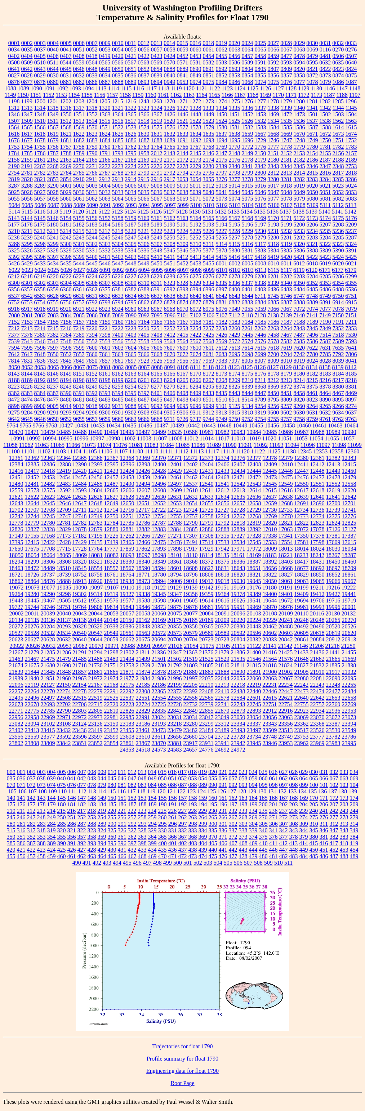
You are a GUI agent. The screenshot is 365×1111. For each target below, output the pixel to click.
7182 (221, 322)
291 (122, 824)
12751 (127, 516)
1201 (52, 101)
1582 (247, 127)
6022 (14, 270)
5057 (40, 199)
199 (253, 804)
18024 (317, 549)
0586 (234, 62)
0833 (92, 75)
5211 (26, 231)
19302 (79, 594)
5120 (78, 212)
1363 (105, 114)
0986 (234, 82)
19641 (254, 600)
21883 (206, 672)
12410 (286, 464)
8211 (260, 380)
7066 (273, 309)
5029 (66, 192)
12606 (127, 490)
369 (203, 837)
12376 (238, 458)
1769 (221, 147)
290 (112, 824)
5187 (131, 224)
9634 (338, 412)
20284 (48, 626)
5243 (79, 237)
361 (122, 837)
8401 (157, 393)
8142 (351, 367)
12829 (64, 529)
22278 (79, 691)
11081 (136, 445)
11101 (28, 451)
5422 (312, 257)
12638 (286, 497)
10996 (81, 438)
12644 (32, 503)
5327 (40, 250)
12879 (95, 529)
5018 (286, 186)
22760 (333, 704)
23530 (333, 730)
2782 (40, 173)
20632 (64, 639)
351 (21, 837)
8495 (157, 400)
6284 (312, 276)
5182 (79, 224)
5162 (169, 218)
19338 (143, 594)
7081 (27, 315)
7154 (40, 322)
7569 (221, 341)
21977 (127, 678)
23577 (48, 737)
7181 (208, 322)
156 (172, 798)
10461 (319, 425)
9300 (105, 412)
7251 (157, 328)
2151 (273, 153)
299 (203, 824)
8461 (312, 393)
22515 (79, 698)
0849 (195, 75)
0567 (130, 62)
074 (51, 785)
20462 (270, 626)
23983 (333, 743)
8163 (131, 374)
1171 (291, 95)
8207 (208, 380)
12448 (317, 471)
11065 (57, 445)
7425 (208, 335)
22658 (349, 698)
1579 (208, 127)
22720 (111, 704)
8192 (40, 380)
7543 (27, 341)
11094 (292, 445)
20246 (301, 620)
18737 (48, 575)
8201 (144, 380)
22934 (317, 711)
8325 (234, 387)
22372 (175, 691)
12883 (159, 529)
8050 (14, 367)
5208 (338, 224)
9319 (260, 412)
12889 (238, 529)
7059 (260, 309)
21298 (111, 652)
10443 (208, 425)
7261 (247, 328)
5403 (131, 257)
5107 (287, 205)
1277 (260, 101)
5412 (182, 257)
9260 (299, 406)
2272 (105, 166)
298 (192, 824)
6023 (27, 270)
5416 (234, 257)
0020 (234, 43)
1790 (92, 153)
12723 (174, 510)
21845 (48, 672)
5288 (14, 244)
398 (142, 843)
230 (212, 811)
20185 (190, 620)
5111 (325, 205)
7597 (53, 348)
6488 (338, 289)
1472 (286, 114)
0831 (66, 75)
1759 (92, 147)
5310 (195, 244)
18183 (269, 555)
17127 (349, 529)
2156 (338, 153)
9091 (144, 406)
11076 (120, 445)
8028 (325, 361)
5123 (117, 212)
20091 (222, 613)
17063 (286, 529)
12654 (190, 503)
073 (41, 785)
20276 (32, 626)
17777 (111, 549)
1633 (182, 134)
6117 (286, 270)
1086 (338, 82)
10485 (64, 432)
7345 (312, 328)
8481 (79, 400)
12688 (286, 503)
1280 (299, 101)
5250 (169, 237)
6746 (286, 296)
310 (314, 824)
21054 (191, 646)
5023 (338, 186)
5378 (221, 250)
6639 (182, 296)
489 (354, 856)
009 (102, 772)
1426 (169, 114)
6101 (222, 270)
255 (112, 817)
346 (324, 830)
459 (51, 856)
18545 (79, 568)
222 (132, 811)
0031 (325, 43)
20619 (333, 633)
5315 (234, 244)
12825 (349, 523)
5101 (209, 205)
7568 (208, 341)
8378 (325, 387)
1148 (354, 88)
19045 (254, 581)
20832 (254, 639)
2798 (234, 173)
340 (263, 830)
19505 (64, 600)
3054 (195, 179)
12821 (286, 523)
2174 (208, 160)
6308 (118, 283)
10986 (286, 432)
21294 (95, 652)
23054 (254, 717)
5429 (27, 263)
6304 (66, 283)
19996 (333, 607)
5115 (26, 212)
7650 (53, 354)
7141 (312, 315)
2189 (351, 160)
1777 (273, 147)
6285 (325, 276)
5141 (337, 212)
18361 (175, 562)
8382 (14, 393)
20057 (127, 613)
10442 (193, 425)
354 (51, 837)
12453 (48, 477)
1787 (53, 153)
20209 (222, 620)
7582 (286, 341)
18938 (127, 581)
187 (132, 804)
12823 (317, 523)
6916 (14, 309)
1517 (130, 121)
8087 (144, 367)
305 (263, 824)
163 (243, 798)
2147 (221, 153)
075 (61, 785)
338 (243, 830)
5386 (299, 250)
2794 (182, 173)
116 (121, 791)
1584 (273, 127)
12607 (143, 490)
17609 (333, 542)
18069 (79, 555)
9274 (351, 406)
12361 (16, 458)
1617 (27, 134)
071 (21, 785)
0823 (338, 69)
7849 (79, 361)
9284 (27, 412)
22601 (254, 698)
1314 (40, 108)
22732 (190, 704)
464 (102, 856)
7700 (273, 354)
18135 (222, 555)
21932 (349, 672)
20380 (238, 626)
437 (182, 850)
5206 (312, 224)
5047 (273, 192)
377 (283, 837)
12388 (64, 464)
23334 (238, 724)
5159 (131, 218)
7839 (53, 361)
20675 (143, 639)
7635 (338, 348)
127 (231, 791)
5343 (157, 250)
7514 (325, 335)
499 (167, 863)
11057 (347, 438)
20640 (79, 639)
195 (213, 804)
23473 (159, 730)
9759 (312, 419)
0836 (131, 75)
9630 (299, 412)
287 (81, 824)
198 (243, 804)
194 (203, 804)
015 (162, 772)
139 (352, 791)
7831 (27, 361)
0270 (338, 49)
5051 (325, 192)
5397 (53, 257)
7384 (66, 335)
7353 (351, 328)
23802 (16, 743)
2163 (66, 160)
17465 (127, 542)
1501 (312, 114)
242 (333, 811)
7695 (234, 354)
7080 (14, 315)
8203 (157, 380)
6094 (144, 270)
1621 (66, 134)
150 (112, 798)
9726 (182, 419)
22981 (111, 717)
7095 (157, 315)
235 (263, 811)
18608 (190, 568)
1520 (169, 121)
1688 (157, 140)
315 (11, 830)
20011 (32, 613)
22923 (301, 711)
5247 (131, 237)
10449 (240, 425)
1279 (286, 101)
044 (102, 778)
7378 (27, 335)
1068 (247, 82)
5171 (286, 218)
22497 (48, 698)
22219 (253, 685)
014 (152, 772)
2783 (53, 173)
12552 (333, 484)
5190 (169, 224)
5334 (131, 250)
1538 (325, 121)
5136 (273, 212)
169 (303, 798)
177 (31, 804)
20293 (64, 626)
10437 (161, 425)
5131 (208, 212)
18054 (32, 555)
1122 (214, 88)
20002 (16, 613)
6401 (247, 289)
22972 (79, 717)
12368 (127, 458)
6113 (260, 270)
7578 (273, 341)
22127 (47, 685)
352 (31, 837)
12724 (190, 510)
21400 (253, 652)
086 (172, 785)
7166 (169, 322)
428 (92, 850)
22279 (95, 691)
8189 (27, 380)
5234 (312, 231)
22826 (127, 711)
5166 (221, 218)
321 (71, 830)
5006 (131, 186)
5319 (286, 244)
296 (172, 824)
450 (314, 850)
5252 (195, 237)
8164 (144, 374)
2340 (234, 166)
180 (61, 804)
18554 (95, 568)
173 (344, 798)
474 (203, 856)
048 (142, 778)
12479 (349, 477)
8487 (144, 400)
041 (71, 778)
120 (161, 791)
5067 (157, 199)
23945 (254, 743)
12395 (111, 464)
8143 (14, 374)
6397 (221, 289)
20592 (238, 633)
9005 (53, 406)
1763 (144, 147)
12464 (206, 477)
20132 (349, 613)
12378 (270, 458)
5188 (144, 224)
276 (324, 817)
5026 (27, 192)
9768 (51, 425)
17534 (238, 542)
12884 (175, 529)
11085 (182, 445)
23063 (286, 717)
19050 (270, 581)
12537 (190, 484)
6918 (40, 309)
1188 (341, 95)
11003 (144, 438)
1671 (312, 134)
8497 (169, 400)
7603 (118, 348)
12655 (206, 503)
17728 (79, 549)
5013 (221, 186)
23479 (175, 730)
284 (51, 824)
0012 (143, 43)
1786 (40, 153)
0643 (40, 69)
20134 (16, 620)
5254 (208, 237)
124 (201, 791)
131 (272, 791)
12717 (142, 510)
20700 (175, 639)
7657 (79, 354)
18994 (159, 581)
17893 (159, 549)
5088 (66, 205)
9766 (38, 425)
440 (213, 850)
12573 (32, 490)
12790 (190, 523)
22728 (175, 704)
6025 (53, 270)
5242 (66, 237)
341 (273, 830)
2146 (208, 153)
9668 (157, 419)
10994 (49, 438)
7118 (247, 315)
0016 (195, 43)
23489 (222, 730)
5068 (169, 199)
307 (283, 824)
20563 (143, 633)
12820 (270, 523)
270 (263, 817)
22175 (127, 685)
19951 (238, 607)
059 (253, 778)
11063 (42, 445)
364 (152, 837)
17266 (143, 536)
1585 (286, 127)
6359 (53, 289)
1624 (105, 134)
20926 (33, 646)
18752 (79, 575)
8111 (195, 367)
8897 (351, 400)
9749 (221, 419)
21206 (316, 646)
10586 (190, 432)
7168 (195, 322)
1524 (221, 121)
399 (152, 843)
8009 (273, 361)
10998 (113, 438)
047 (132, 778)
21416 (269, 652)
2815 (312, 173)
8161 (105, 374)
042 (81, 778)
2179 (260, 160)
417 (333, 843)
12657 (238, 503)
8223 (14, 387)
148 (92, 798)
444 (253, 850)
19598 (159, 600)
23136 (95, 724)
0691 (208, 69)
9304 (157, 412)
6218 (27, 276)
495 (127, 863)
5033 (118, 192)
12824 (333, 523)
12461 (175, 477)
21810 (222, 665)
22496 (32, 698)
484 (303, 856)
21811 (238, 665)
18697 (333, 568)
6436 (273, 289)
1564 (14, 127)
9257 (286, 406)
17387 (349, 536)
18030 (333, 549)
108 (42, 791)
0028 (286, 43)
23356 (286, 724)
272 (283, 817)
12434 (238, 471)
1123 (227, 88)
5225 (195, 231)
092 (233, 785)
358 (92, 837)
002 (31, 772)
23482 (190, 730)
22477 (333, 691)
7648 (40, 354)
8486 (131, 400)
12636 (254, 497)
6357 (27, 289)
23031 (175, 717)
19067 (349, 581)
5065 (131, 199)
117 (131, 791)
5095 (157, 205)
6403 (260, 289)
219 (101, 811)
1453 (260, 114)
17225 (111, 536)
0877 (27, 82)
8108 (182, 367)
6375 (105, 289)
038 (41, 778)
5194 (221, 224)
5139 (311, 212)
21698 (64, 665)
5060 (66, 199)
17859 (127, 549)
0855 (260, 75)
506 (238, 863)
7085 (79, 315)
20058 (143, 613)
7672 (182, 354)
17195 (95, 536)
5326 (27, 250)
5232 (286, 231)
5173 (312, 218)
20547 (95, 633)
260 (162, 817)
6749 (325, 296)
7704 (286, 354)
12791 (206, 523)
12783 (95, 523)
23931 (206, 743)
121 (171, 791)
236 (273, 811)
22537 (127, 698)
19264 (16, 594)
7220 (92, 328)
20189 (206, 620)
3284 (325, 179)
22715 (95, 704)
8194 (66, 380)
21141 (269, 646)
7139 (286, 315)
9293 (66, 412)
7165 (157, 322)
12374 (222, 458)
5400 (92, 257)
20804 (238, 639)
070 (11, 785)
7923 (144, 361)
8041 (351, 361)
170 (314, 798)
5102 (222, 205)
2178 (247, 160)
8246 (79, 387)
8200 (131, 380)
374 (253, 837)
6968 (169, 309)
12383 (349, 458)
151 (122, 798)
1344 (338, 108)
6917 (27, 309)
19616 (222, 600)
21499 (143, 659)
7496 (312, 335)
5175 (338, 218)
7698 (247, 354)
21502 (175, 659)
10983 (238, 432)
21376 (206, 652)
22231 (269, 685)
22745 (254, 704)
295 (162, 824)
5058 (53, 199)
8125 (247, 367)
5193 (208, 224)
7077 (325, 309)
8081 (105, 367)
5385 (286, 250)
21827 (301, 665)
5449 (144, 263)
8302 (221, 387)
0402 (14, 56)
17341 (286, 536)
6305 (79, 283)
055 (213, 778)
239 (303, 811)
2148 (234, 153)
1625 (118, 134)
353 (41, 837)
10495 (127, 432)
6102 (235, 270)
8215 (312, 380)
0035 (27, 49)
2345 (299, 166)
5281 (286, 237)
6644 (247, 296)
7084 (66, 315)
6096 (170, 270)
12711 (79, 510)
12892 (254, 529)
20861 (301, 639)
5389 (325, 250)
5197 (260, 224)
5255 (221, 237)
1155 (86, 95)
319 (51, 830)
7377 (14, 335)
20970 (96, 646)
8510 (221, 400)
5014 (234, 186)
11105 (90, 451)
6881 (221, 302)
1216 (130, 101)
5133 (234, 212)
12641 (333, 497)
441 (223, 850)
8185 (351, 374)
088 (192, 785)
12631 (175, 497)
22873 (238, 711)
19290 (48, 594)
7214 (40, 328)
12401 (175, 464)
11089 (214, 445)
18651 (254, 568)
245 (11, 817)
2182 (299, 160)
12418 (48, 471)
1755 (40, 147)
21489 (111, 659)
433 (142, 850)
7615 (260, 348)
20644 (95, 639)
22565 (206, 698)
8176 (260, 374)
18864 (32, 581)
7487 (299, 335)
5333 (118, 250)
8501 (208, 400)
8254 (131, 387)
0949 (169, 82)
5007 (144, 186)
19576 (111, 600)
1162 (176, 95)
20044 (95, 613)
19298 (64, 594)
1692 (195, 140)
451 (324, 850)
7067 (286, 309)
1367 (157, 114)
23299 (206, 724)
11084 (167, 445)
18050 (16, 555)
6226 (118, 276)
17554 (286, 542)
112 (82, 791)
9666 (144, 419)
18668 (286, 568)
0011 (130, 43)
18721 (16, 575)
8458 (299, 393)
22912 (270, 711)
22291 (111, 691)
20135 (32, 620)
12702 (16, 510)
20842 (286, 639)
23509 (270, 730)
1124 (239, 88)
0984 (221, 82)
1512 (65, 121)
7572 (234, 341)
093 (243, 785)
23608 (127, 737)
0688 (169, 69)
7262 (260, 328)
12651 (143, 503)
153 (142, 798)
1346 (14, 114)
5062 (92, 199)
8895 (338, 400)
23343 (270, 724)
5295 (27, 244)
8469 (351, 393)
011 (122, 772)
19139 (190, 587)
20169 (159, 620)
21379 (222, 652)
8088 (157, 367)
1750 (325, 140)
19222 (349, 587)
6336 (234, 283)
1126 (265, 88)
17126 (333, 529)
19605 (190, 600)
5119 (65, 212)
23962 (301, 743)
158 (192, 798)
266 (223, 817)
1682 (79, 140)
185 (112, 804)
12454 (64, 477)
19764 (79, 607)
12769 (270, 516)
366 (172, 837)
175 (11, 804)
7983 (221, 361)
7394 (92, 335)
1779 (299, 147)
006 (71, 772)
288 (92, 824)
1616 (14, 134)
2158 (14, 160)
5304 (118, 244)
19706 (317, 600)
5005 (118, 186)
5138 (298, 212)
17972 (254, 549)
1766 (182, 147)
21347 (174, 652)
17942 (222, 549)
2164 (79, 160)
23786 (349, 737)
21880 (190, 672)
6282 (286, 276)
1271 (182, 101)
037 (31, 778)
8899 (27, 406)
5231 (273, 231)
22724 (143, 704)
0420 (118, 56)
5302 (92, 244)
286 (71, 824)
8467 (338, 393)
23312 (222, 724)
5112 (338, 205)
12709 (64, 510)
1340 (299, 108)
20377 (222, 626)
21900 (270, 672)
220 (111, 811)
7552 (92, 341)
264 (203, 817)
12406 (222, 464)
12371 (175, 458)
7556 (118, 341)
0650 (118, 69)
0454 (208, 56)
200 (263, 804)
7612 (221, 348)
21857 (79, 672)
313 (343, 824)
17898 (175, 549)
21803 (190, 665)
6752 (14, 302)
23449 (95, 730)
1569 (79, 127)
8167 (182, 374)
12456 (95, 477)
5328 (53, 250)
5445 (92, 263)
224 (152, 811)
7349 (325, 328)
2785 (79, 173)
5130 (195, 212)
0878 (40, 82)
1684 (105, 140)
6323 (169, 283)
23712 (222, 737)
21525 (206, 659)
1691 (182, 140)
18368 (190, 562)
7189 (312, 322)
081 (122, 785)
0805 (260, 69)
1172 (303, 95)
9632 (325, 412)
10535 (175, 432)
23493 (238, 730)
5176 (351, 218)
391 (71, 843)
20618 (317, 633)
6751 (351, 296)
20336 (127, 626)
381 (324, 837)
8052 (27, 367)
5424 (338, 257)
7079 (351, 309)
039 (51, 778)
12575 (48, 490)
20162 (143, 620)
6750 (338, 296)
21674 (16, 665)
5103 (235, 205)
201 (273, 804)
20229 (270, 620)
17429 (79, 542)
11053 (300, 438)
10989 (333, 432)
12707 (32, 510)
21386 (238, 652)
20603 (286, 633)
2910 (79, 179)
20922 (17, 646)
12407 (238, 464)
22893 (254, 711)
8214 (299, 380)
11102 (43, 451)
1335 (234, 108)
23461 (143, 730)
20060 (159, 613)
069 (354, 778)
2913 (117, 179)
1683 (92, 140)
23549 (349, 730)
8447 (260, 393)
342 (283, 830)
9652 (66, 419)
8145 (40, 374)
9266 (338, 406)
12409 (270, 464)
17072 (301, 529)
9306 (182, 412)
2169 (144, 160)
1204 (91, 101)
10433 (97, 425)
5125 (143, 212)
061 (273, 778)
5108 (300, 205)
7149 (325, 315)
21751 (111, 665)
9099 (208, 406)
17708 (48, 549)
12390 (79, 464)
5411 (169, 257)
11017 (222, 438)
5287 (351, 237)
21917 (333, 672)
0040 (53, 49)
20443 (254, 626)
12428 (159, 471)
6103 (248, 270)
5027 (40, 192)
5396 (40, 257)
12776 (349, 516)
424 (51, 850)
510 (278, 863)
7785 (325, 354)
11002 (128, 438)
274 (303, 817)
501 (187, 863)
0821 (312, 69)
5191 (182, 224)
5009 (169, 186)
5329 (66, 250)
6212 (14, 276)
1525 (234, 121)
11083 (151, 445)
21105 (223, 646)
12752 (143, 516)
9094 (169, 406)
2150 (260, 153)
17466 (143, 542)
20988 (128, 646)
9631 (312, 412)
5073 (221, 199)
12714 (111, 510)
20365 (206, 626)
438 (192, 850)
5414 (208, 257)
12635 (238, 497)
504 (218, 863)
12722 (158, 510)
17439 (111, 542)
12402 (190, 464)
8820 (299, 400)
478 (243, 856)
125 (211, 791)
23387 (333, 724)
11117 (212, 451)
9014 (66, 406)
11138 (289, 451)
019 (202, 772)
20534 (64, 633)
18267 (333, 555)
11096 (308, 445)
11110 (151, 451)
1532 (260, 121)
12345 (304, 451)
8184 (338, 374)
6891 (325, 302)
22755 (301, 704)
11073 (88, 445)
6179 (350, 270)
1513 (78, 121)
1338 (273, 108)
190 (162, 804)
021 (222, 772)
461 (71, 856)
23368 (317, 724)
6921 (79, 309)
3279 (260, 179)
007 (81, 772)
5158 (118, 218)
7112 (234, 315)
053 (192, 778)
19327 (127, 594)
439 (203, 850)
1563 (351, 121)
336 (223, 830)
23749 (285, 737)
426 (71, 850)
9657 (92, 419)
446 (273, 850)
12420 (79, 471)
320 (61, 830)
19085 (64, 587)
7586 (312, 341)
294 (152, 824)
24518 (143, 750)
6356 (14, 289)
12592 (64, 490)
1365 (131, 114)
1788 (66, 153)
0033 (351, 43)
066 (324, 778)
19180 (269, 587)
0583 (221, 62)
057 (233, 778)
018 (192, 772)
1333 (208, 108)
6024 (40, 270)
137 (332, 791)
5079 (299, 199)
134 (302, 791)
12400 (159, 464)
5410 (157, 257)
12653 (175, 503)
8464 (325, 393)
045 (112, 778)
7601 (105, 348)
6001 (221, 263)
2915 (143, 179)
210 (11, 811)
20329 (95, 626)
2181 (286, 160)
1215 (117, 101)
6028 (92, 270)
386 (21, 843)
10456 (272, 425)
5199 (286, 224)
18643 (238, 568)
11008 (175, 438)
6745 (273, 296)
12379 (286, 458)
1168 (252, 95)
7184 (247, 322)
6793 (105, 302)
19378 (238, 594)
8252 (105, 387)
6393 (182, 289)
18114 (206, 555)
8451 (286, 393)
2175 (221, 160)
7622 (312, 348)
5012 (208, 186)
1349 (53, 114)
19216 (333, 587)
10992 (33, 438)
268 (243, 817)
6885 (273, 302)
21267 (16, 652)
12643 (16, 503)
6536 (351, 289)
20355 (175, 626)
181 (71, 804)
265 (213, 817)
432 (132, 850)
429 (102, 850)
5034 (131, 192)
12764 (222, 516)
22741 (222, 704)
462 (81, 856)
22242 (301, 685)
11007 (160, 438)
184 (102, 804)
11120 (243, 451)
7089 (118, 315)
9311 (195, 412)
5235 (325, 231)
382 (334, 837)
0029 (299, 43)
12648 (95, 503)
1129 (303, 88)
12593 (79, 490)
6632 (105, 296)
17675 (32, 549)
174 (354, 798)
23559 (32, 737)
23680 (190, 737)
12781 (64, 523)
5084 (14, 205)
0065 (260, 49)
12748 (79, 516)
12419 (64, 471)
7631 (325, 348)
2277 (169, 166)
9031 (118, 406)
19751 (64, 607)
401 (172, 843)
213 (41, 811)
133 (292, 791)
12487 (111, 484)
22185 (142, 685)
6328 (182, 283)
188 (142, 804)
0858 (299, 75)
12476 (301, 477)
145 (61, 798)
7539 (14, 341)
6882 (234, 302)
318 (41, 830)
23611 (159, 737)
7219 (79, 328)
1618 (40, 134)
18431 (317, 562)
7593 (351, 341)
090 (213, 785)
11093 (276, 445)
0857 (286, 75)
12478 (333, 477)
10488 (79, 432)
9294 (79, 412)
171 (324, 798)
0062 (221, 49)
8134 (312, 367)
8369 (273, 387)
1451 (234, 114)
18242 (317, 555)
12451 (16, 477)
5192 (195, 224)
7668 (157, 354)
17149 (16, 536)
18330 (127, 562)
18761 (111, 575)
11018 (238, 438)
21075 (207, 646)
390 (61, 843)
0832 (79, 75)
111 (72, 791)
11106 (105, 451)
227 (182, 811)
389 (51, 843)
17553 (270, 542)
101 (324, 785)
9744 (208, 419)
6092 (118, 270)
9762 (338, 419)
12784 (111, 523)
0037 (40, 49)
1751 (338, 140)
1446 (182, 114)
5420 (286, 257)
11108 (136, 451)
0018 (208, 43)
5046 (260, 192)
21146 (301, 646)
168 (293, 798)
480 (263, 856)
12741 (349, 510)
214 (51, 811)
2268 (53, 166)
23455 (127, 730)
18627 (206, 568)
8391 (79, 393)
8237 (53, 387)
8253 (118, 387)
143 (41, 798)
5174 (325, 218)
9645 (27, 419)
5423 (325, 257)
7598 (66, 348)
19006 (175, 581)
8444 (247, 393)
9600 (273, 412)
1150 (22, 95)
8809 (286, 400)
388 (41, 843)
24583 (175, 750)
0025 (260, 43)
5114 (14, 212)
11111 (166, 451)
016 (172, 772)
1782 (338, 147)
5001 (66, 186)
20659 (111, 639)
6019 (325, 263)
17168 (48, 536)
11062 (26, 445)
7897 (131, 361)
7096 (169, 315)
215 (61, 811)
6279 (247, 276)
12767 (238, 516)
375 (263, 837)
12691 (301, 503)
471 (172, 856)
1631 (157, 134)
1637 (221, 134)
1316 (66, 108)
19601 (175, 600)
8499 (195, 400)
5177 (14, 224)
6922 (92, 309)
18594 (159, 568)
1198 (13, 101)
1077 (299, 82)
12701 (349, 503)
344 (303, 830)
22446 (270, 691)
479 (253, 856)
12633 (206, 497)
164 (253, 798)
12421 (95, 471)
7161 (131, 322)
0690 (195, 69)
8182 (312, 374)
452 (334, 850)
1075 (273, 82)
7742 (299, 354)
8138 (325, 367)
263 (192, 817)
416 (323, 843)
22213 (222, 685)
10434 (113, 425)
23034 (190, 717)
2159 (27, 160)
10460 (304, 425)
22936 (333, 711)
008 (92, 772)
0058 (169, 49)
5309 (182, 244)
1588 (325, 127)
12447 (301, 471)
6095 (157, 270)
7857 (105, 361)
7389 (79, 335)
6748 (312, 296)
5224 (182, 231)
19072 (16, 587)
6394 (195, 289)
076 (71, 785)
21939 (16, 678)
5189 (157, 224)
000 (11, 772)
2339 (221, 166)
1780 (312, 147)
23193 (159, 724)
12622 (32, 497)
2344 (286, 166)
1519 (156, 121)
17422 (48, 542)
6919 (53, 309)
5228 (234, 231)
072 (31, 785)
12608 (159, 490)
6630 (79, 296)
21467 (32, 659)
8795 (273, 400)
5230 (260, 231)
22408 (206, 691)
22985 (127, 717)
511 (288, 863)
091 (223, 785)
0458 (260, 56)
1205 (104, 101)
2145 (195, 153)
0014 (169, 43)
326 (122, 830)
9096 (195, 406)
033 (343, 772)
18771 (143, 575)
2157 (351, 153)
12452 (32, 477)
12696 (317, 503)
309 (303, 824)
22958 (32, 717)
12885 (190, 529)
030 (313, 772)
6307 (105, 283)
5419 (273, 257)
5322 (325, 244)
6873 (169, 302)
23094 (32, 724)
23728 (238, 737)
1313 (27, 108)
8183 (325, 374)
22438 (238, 691)
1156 (99, 95)
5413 (195, 257)
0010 (118, 43)
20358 (190, 626)
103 (344, 785)
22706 (79, 704)
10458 (288, 425)
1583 (260, 127)
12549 (286, 484)
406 (223, 843)
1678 (40, 140)
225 (162, 811)
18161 (238, 555)
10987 (301, 432)
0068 (299, 49)
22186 (158, 685)
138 (342, 791)
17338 (270, 536)
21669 (349, 659)
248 (41, 817)
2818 (351, 173)
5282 (299, 237)
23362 (301, 724)
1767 (195, 147)
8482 (92, 400)
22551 (143, 698)
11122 (258, 451)
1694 (221, 140)
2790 (144, 173)
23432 (64, 730)
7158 (92, 322)
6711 (260, 296)
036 (21, 778)
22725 (159, 704)
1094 (88, 88)
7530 (351, 335)
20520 (333, 626)
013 (142, 772)
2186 (312, 160)
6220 (53, 276)
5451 (169, 263)
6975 (208, 309)
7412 (169, 335)
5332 (105, 250)
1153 (61, 95)
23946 (270, 743)
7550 (79, 341)
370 (213, 837)
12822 (301, 523)
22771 (16, 711)
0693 (234, 69)
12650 (127, 503)
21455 (349, 652)
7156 (66, 322)
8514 (247, 400)
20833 (270, 639)
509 (268, 863)
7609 (182, 348)
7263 (273, 328)
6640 (195, 296)
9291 (53, 412)
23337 (254, 724)
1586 (299, 127)
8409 (195, 393)
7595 (27, 348)
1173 (316, 95)
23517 (301, 730)
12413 (333, 464)
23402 (16, 730)
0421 (131, 56)
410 (263, 843)
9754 (260, 419)
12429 (175, 471)
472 (182, 856)
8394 (118, 393)
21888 (222, 672)
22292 (127, 691)
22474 (317, 691)
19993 (317, 607)
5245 (105, 237)
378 (293, 837)
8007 (260, 361)
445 (263, 850)
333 (192, 830)
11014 (207, 438)
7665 (131, 354)
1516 (117, 121)
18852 (333, 575)
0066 (273, 49)
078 (92, 785)
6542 (27, 296)
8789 (260, 400)
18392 (270, 562)
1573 (131, 127)
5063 (105, 199)
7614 (247, 348)
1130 (316, 88)
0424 (169, 56)
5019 (299, 186)
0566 (117, 62)
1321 (118, 108)
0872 (312, 75)
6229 (157, 276)
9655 (79, 419)
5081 (325, 199)
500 (177, 863)
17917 (190, 549)
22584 (238, 698)
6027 (79, 270)
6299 (351, 276)
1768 (208, 147)
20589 (222, 633)
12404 (206, 464)
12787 (159, 523)
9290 (40, 412)
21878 (159, 672)
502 (197, 863)
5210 (14, 231)
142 (31, 798)
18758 (95, 575)
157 (182, 798)
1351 (79, 114)
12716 (127, 510)
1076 (286, 82)
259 (152, 817)
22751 (270, 704)
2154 (312, 153)
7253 (182, 328)
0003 (40, 43)
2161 (40, 160)
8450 (273, 393)
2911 (91, 179)
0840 (169, 75)
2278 (182, 166)
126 (221, 791)
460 (61, 856)
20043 (79, 613)
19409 (301, 594)
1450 (221, 114)
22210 (206, 685)
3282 (299, 179)
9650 (53, 419)
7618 (273, 348)
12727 (222, 510)
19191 (285, 587)
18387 (254, 562)
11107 (121, 451)
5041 (221, 192)
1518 (143, 121)
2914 (130, 179)
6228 (144, 276)
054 (203, 778)
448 (293, 850)
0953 (182, 82)
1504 (351, 114)
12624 (64, 497)
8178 (273, 374)
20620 (349, 633)
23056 (270, 717)
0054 (118, 49)
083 (142, 785)
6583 (40, 296)
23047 (206, 717)
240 (313, 811)
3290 (53, 186)
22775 (32, 711)
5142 (350, 212)
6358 (40, 289)
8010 (286, 361)
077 (81, 785)
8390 (66, 393)
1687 (144, 140)
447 (283, 850)
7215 (53, 328)
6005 (247, 263)
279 (354, 817)
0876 (14, 82)
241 (323, 811)
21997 (190, 678)
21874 (143, 672)
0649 (105, 69)
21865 (111, 672)
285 (61, 824)
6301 (27, 283)
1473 (299, 114)
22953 (349, 711)
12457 (111, 477)
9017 (79, 406)
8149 (66, 374)
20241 (286, 620)
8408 (182, 393)
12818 (238, 523)
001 (21, 772)
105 (12, 791)
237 (283, 811)
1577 (182, 127)
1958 (144, 153)
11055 (332, 438)
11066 (73, 445)
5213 (52, 231)
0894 (157, 82)
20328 (79, 626)
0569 (156, 62)
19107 (111, 587)
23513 (286, 730)
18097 (143, 555)
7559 (157, 341)
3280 (273, 179)
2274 (131, 166)
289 (102, 824)
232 (232, 811)
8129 (286, 367)
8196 (79, 380)
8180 (299, 374)
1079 (325, 82)
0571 (182, 62)
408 (243, 843)
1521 (182, 121)
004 (51, 772)
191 (172, 804)
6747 (299, 296)
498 (157, 863)
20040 (64, 613)
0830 (53, 75)
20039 (48, 613)
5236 (338, 231)
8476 (40, 400)
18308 (64, 562)
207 (334, 804)
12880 (111, 529)
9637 (351, 412)
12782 (79, 523)
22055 (238, 678)
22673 (16, 704)
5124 (130, 212)
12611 (206, 490)
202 (283, 804)
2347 (325, 166)
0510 (40, 62)
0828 (27, 75)
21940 (32, 678)
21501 (159, 659)
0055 (131, 49)
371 (223, 837)
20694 (159, 639)
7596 (40, 348)
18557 (111, 568)
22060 (254, 678)
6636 (144, 296)
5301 (79, 244)
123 (191, 791)
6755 (53, 302)
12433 (222, 471)
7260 (234, 328)
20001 (349, 607)
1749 (312, 140)
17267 (159, 536)
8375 (312, 387)
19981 (301, 607)
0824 (351, 69)
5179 (40, 224)
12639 (301, 497)
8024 (312, 361)
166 (273, 798)
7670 (169, 354)
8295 (208, 387)
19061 (286, 581)
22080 (301, 678)
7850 (92, 361)
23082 (16, 724)
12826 (16, 529)
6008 (260, 263)
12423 (111, 471)
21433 (301, 652)
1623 (92, 134)
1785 (27, 153)
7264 (286, 328)
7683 (221, 354)
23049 (222, 717)
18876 (48, 581)
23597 (95, 737)
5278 (247, 237)
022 (232, 772)
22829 (143, 711)
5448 (131, 263)
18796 (190, 575)
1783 (351, 147)
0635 (338, 62)
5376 (195, 250)
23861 (127, 743)
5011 (195, 186)
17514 (206, 542)
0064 (247, 49)
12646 (64, 503)
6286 (338, 276)
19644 (270, 600)
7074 (312, 309)
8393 (105, 393)
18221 (285, 555)
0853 (234, 75)
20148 (111, 620)
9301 (118, 412)
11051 (285, 438)
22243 (317, 685)
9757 (286, 419)
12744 (32, 516)
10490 (95, 432)
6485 (312, 289)
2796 (208, 173)
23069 (301, 717)
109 (52, 791)
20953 (64, 646)
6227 (131, 276)
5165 (208, 218)
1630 (144, 134)
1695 (234, 140)
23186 (143, 724)
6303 (53, 283)
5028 (53, 192)
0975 (208, 82)
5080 (312, 199)
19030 (238, 581)
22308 (143, 691)
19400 (270, 594)
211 (21, 811)
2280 (208, 166)
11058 (10, 445)
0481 (325, 56)
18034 (349, 549)
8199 (118, 380)
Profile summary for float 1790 (182, 1059)
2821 (40, 179)
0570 (169, 62)
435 (162, 850)
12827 (32, 529)
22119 (32, 685)
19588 (143, 600)
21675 (32, 665)
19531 (95, 600)
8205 (182, 380)
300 (213, 824)
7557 (131, 341)
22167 (95, 685)
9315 (234, 412)
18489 (48, 568)
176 (21, 804)
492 (97, 863)
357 (81, 837)
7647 (27, 354)
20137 (64, 620)
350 (11, 837)
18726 (32, 575)
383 (344, 837)
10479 (48, 432)
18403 (286, 562)
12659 (270, 503)
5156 (92, 218)
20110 (301, 613)
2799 (247, 173)
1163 (189, 95)
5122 (104, 212)
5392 (14, 257)
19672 (286, 600)
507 (248, 863)
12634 (222, 497)
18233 (301, 555)
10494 (111, 432)
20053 (111, 613)
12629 (143, 497)
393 (92, 843)
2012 (157, 153)
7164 (144, 322)
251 (71, 817)
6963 (144, 309)
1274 (221, 101)
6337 (247, 283)
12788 (175, 523)
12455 (79, 477)
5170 (273, 218)
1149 (10, 95)
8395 (131, 393)
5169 (260, 218)
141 (21, 798)
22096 (16, 685)
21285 (48, 652)
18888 (64, 581)
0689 (182, 69)
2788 (118, 173)
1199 (26, 101)
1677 (27, 140)
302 (233, 824)
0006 (79, 43)
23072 (333, 717)
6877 (195, 302)
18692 (317, 568)
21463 (16, 659)
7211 (351, 322)
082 (132, 785)
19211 (317, 587)
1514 (91, 121)
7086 (92, 315)
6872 (157, 302)
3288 (27, 186)
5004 (105, 186)
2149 (247, 153)
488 (344, 856)
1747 (286, 140)
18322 (111, 562)
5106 (274, 205)
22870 (222, 711)
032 (333, 772)
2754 (14, 173)
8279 (169, 387)
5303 (105, 244)
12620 (349, 490)
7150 (338, 315)
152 (132, 798)
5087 (53, 205)
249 (51, 817)
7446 (260, 335)
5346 (182, 250)
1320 (105, 108)
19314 (95, 594)
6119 (298, 270)
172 (334, 798)
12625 (79, 497)
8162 (118, 374)
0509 (27, 62)
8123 (234, 367)
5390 (338, 250)
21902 (286, 672)
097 (283, 785)
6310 (144, 283)
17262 (127, 536)
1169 (265, 95)
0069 (312, 49)
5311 (208, 244)
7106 (208, 315)
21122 (254, 646)
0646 (79, 69)
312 (333, 824)
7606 (157, 348)
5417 (247, 257)
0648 (92, 69)
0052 (92, 49)
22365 (159, 691)
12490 (127, 484)
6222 (66, 276)
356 (71, 837)
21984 (143, 678)
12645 (48, 503)
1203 (78, 101)
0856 (273, 75)
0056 (144, 49)
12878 (79, 529)
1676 (14, 140)
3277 (234, 179)
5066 (144, 199)
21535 (238, 659)
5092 (118, 205)
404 (203, 843)
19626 (238, 600)
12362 (32, 458)
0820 (299, 69)
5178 (27, 224)
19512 (79, 600)
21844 (32, 672)
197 (233, 804)
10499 (159, 432)
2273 (118, 166)
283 (41, 824)
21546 (254, 659)
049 (152, 778)
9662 (131, 419)
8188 (14, 380)
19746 (48, 607)
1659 (247, 134)
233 (243, 811)
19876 (190, 607)
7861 (118, 361)
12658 (254, 503)
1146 (329, 88)
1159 (137, 95)
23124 (79, 724)
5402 (118, 257)
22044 (222, 678)
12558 (349, 484)
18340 (143, 562)
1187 (329, 95)
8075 (92, 367)
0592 (273, 62)
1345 (351, 108)
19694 (301, 600)
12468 (222, 477)
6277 (221, 276)
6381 (118, 289)
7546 (40, 341)
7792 (338, 354)
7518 (338, 335)
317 (31, 830)
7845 (66, 361)
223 (142, 811)
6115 (273, 270)
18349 (159, 562)
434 (152, 850)
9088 (131, 406)
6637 (157, 296)
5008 (157, 186)
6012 (299, 263)
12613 (238, 490)
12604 (95, 490)
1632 (169, 134)
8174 (234, 374)
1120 (189, 88)
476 (223, 856)
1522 (195, 121)
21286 (64, 652)
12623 (48, 497)
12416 (16, 471)
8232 (40, 387)
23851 (79, 743)
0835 (118, 75)
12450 (349, 471)
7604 (131, 348)
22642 (317, 698)
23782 (333, 737)
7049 (234, 309)
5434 (53, 263)
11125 (274, 451)
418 (343, 843)
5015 (247, 186)
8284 (195, 387)
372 (233, 837)
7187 (286, 322)
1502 (325, 114)
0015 (182, 43)
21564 (270, 659)
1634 (195, 134)
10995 (65, 438)
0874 (338, 75)
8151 (79, 374)
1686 (131, 140)
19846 (143, 607)
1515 (104, 121)
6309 (131, 283)
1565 (27, 127)
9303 (144, 412)
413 (293, 843)
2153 (299, 153)
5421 (299, 257)
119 (151, 791)
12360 (352, 451)
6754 (40, 302)
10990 (349, 432)
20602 (270, 633)
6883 (247, 302)
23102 (48, 724)
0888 (118, 82)
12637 (270, 497)
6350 (299, 283)
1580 (221, 127)
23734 (253, 737)
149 (102, 798)
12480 (16, 484)
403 (192, 843)
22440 (254, 691)
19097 (95, 587)
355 (61, 837)
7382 (53, 335)
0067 (286, 49)
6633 (118, 296)
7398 (105, 335)
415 (313, 843)
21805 (206, 665)
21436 (317, 652)
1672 (325, 134)
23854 (111, 743)
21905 (301, 672)
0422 (144, 56)
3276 (221, 179)
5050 (312, 192)
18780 (159, 575)
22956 (16, 717)
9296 (92, 412)
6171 (324, 270)
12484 (79, 484)
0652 (144, 69)
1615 (351, 127)
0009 (105, 43)
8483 (105, 400)
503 (208, 863)
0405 (40, 56)
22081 (317, 678)
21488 (95, 659)
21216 (332, 646)
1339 (286, 108)
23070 (317, 717)
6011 (286, 263)
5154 (66, 218)
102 (334, 785)
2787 (105, 173)
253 (92, 817)
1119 (176, 88)
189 (152, 804)
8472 (14, 400)
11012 (191, 438)
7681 (208, 354)
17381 (333, 536)
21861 (95, 672)
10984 (254, 432)
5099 (183, 205)
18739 (64, 575)
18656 (270, 568)
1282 (325, 101)
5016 (260, 186)
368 (192, 837)
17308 (206, 536)
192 (182, 804)
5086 (40, 205)
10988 (317, 432)
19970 (270, 607)
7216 (66, 328)
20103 (254, 613)
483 (293, 856)
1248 (143, 101)
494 (117, 863)
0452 (182, 56)
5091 (105, 205)
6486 (325, 289)
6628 (53, 296)
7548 (66, 341)
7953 (169, 361)
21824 (285, 665)
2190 (14, 166)
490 (76, 863)
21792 (175, 665)
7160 (118, 322)
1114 (113, 88)
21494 (127, 659)
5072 (208, 199)
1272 (195, 101)
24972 (238, 750)
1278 (273, 101)
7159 (105, 322)
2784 (66, 173)
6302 (40, 283)
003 (41, 772)
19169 (238, 587)
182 (81, 804)
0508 (14, 62)
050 (162, 778)
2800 (260, 173)
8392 (92, 393)
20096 (238, 613)
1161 (163, 95)
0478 (299, 56)
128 (241, 791)
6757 (79, 302)
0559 (78, 62)
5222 (156, 231)
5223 (169, 231)
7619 (286, 348)
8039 (338, 361)
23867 (143, 743)
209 (354, 804)
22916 (286, 711)
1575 (157, 127)
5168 (247, 218)
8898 (14, 406)
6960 (131, 309)
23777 (317, 737)
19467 (48, 600)
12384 (16, 464)
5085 (27, 205)
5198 (273, 224)
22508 (64, 698)
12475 (286, 477)
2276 (157, 166)
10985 (270, 432)
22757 (317, 704)
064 (303, 778)
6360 (66, 289)
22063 (270, 678)
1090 (36, 88)
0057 (157, 49)
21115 (238, 646)
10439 (177, 425)
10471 (32, 432)
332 (182, 830)
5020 (312, 186)
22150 (63, 685)
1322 (131, 108)
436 (172, 850)
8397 (144, 393)
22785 (48, 711)
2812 (273, 173)
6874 (182, 302)
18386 (238, 562)
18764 (127, 575)
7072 (299, 309)
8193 (53, 380)
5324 (351, 244)
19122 (158, 587)
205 (314, 804)
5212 (39, 231)
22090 (333, 678)
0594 (299, 62)
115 (111, 791)
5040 (208, 192)
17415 (32, 542)
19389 (254, 594)
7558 (144, 341)
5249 (157, 237)
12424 (127, 471)
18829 (301, 575)
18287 (349, 555)
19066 (333, 581)
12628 (127, 497)
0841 (182, 75)
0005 (66, 43)
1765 (169, 147)
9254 (260, 406)
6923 (105, 309)
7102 (195, 315)
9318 (247, 412)
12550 (301, 484)
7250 (144, 328)
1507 (14, 121)
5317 (260, 244)
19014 (190, 581)
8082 (118, 367)
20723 (206, 639)
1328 (195, 108)
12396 (127, 464)
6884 (260, 302)
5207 (325, 224)
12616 (285, 490)
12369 (143, 458)
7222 (118, 328)
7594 (14, 348)
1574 (144, 127)
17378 (317, 536)
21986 (159, 678)
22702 (64, 704)
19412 (317, 594)
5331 (92, 250)
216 (71, 811)
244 (354, 811)
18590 (143, 568)
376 (273, 837)
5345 (169, 250)
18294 (16, 562)
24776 (206, 750)
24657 (190, 750)
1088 (10, 88)
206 (324, 804)
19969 (254, 607)
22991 (143, 717)
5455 (208, 263)
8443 (234, 393)
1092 (62, 88)
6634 (131, 296)
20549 (111, 633)
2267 (40, 166)
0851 (208, 75)
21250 (348, 646)
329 (152, 830)
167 (283, 798)
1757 (66, 147)
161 (223, 798)
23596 (79, 737)
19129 (174, 587)
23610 (143, 737)
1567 (53, 127)
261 (172, 817)
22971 (64, 717)
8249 (92, 387)
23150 (111, 724)
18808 (206, 575)
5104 (248, 205)
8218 (351, 380)
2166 (105, 160)
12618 (317, 490)
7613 (234, 348)
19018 (222, 581)
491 (87, 863)
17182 (79, 536)
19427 (333, 594)
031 (323, 772)
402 (182, 843)
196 (223, 804)
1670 (299, 134)
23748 (269, 737)
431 (122, 850)
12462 (190, 477)
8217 (338, 380)
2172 (182, 160)
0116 (325, 49)
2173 (195, 160)
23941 (222, 743)
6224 (92, 276)
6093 (131, 270)
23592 (64, 737)
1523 (208, 121)
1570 (92, 127)
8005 (247, 361)
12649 (111, 503)
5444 (79, 263)
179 (51, 804)
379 (303, 837)
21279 (32, 652)
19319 (111, 594)
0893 (144, 82)
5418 (260, 257)
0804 (247, 69)
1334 (221, 108)
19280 (32, 594)
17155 (32, 536)
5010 (182, 186)
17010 (270, 529)
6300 (14, 283)
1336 (247, 108)
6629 (66, 296)
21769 (143, 665)
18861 (349, 575)
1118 (163, 88)
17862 (143, 549)
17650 (16, 549)
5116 (39, 212)
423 (41, 850)
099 (303, 785)
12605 (111, 490)
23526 (317, 730)
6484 (299, 289)
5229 (247, 231)
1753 (14, 147)
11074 (104, 445)
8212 (273, 380)
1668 (273, 134)
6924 (118, 309)
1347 (27, 114)
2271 (92, 166)
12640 (317, 497)
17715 (64, 549)
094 (253, 785)
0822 (325, 69)
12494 (143, 484)
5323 (338, 244)
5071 (195, 199)
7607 (169, 348)
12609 (175, 490)
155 (162, 798)
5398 (66, 257)
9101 (221, 406)
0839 (157, 75)
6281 (273, 276)
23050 (238, 717)
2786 (92, 173)
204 (303, 804)
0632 (325, 62)
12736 (317, 510)
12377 (254, 458)
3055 (208, 179)
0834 (105, 75)
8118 (208, 367)
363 (142, 837)
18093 (127, 555)
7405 (144, 335)
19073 (32, 587)
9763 (351, 419)
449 (303, 850)
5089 (79, 205)
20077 (190, 613)
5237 (351, 231)
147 (81, 798)
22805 (95, 711)
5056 (27, 199)
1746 (273, 140)
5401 (105, 257)
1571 (105, 127)
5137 (285, 212)
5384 (273, 250)
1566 (40, 127)
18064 (48, 555)
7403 (131, 335)
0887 (105, 82)
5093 (131, 205)
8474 (27, 400)
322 (81, 830)
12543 (254, 484)
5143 (14, 218)
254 (102, 817)
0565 (104, 62)
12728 (238, 510)
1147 (341, 88)
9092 (157, 406)
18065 (64, 555)
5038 (182, 192)
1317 (79, 108)
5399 (79, 257)
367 (182, 837)
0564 (91, 62)
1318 (92, 108)
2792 (169, 173)
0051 (79, 49)
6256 (182, 276)
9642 (14, 419)
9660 (118, 419)
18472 (32, 568)
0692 (221, 69)
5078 (286, 199)
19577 (127, 600)
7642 (14, 354)
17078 (317, 529)
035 (11, 778)
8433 (208, 393)
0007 (92, 43)
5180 (53, 224)
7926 (157, 361)
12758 (206, 516)
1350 (66, 114)
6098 (196, 270)
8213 (286, 380)
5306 (144, 244)
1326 (169, 108)
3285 (338, 179)
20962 (80, 646)
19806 (95, 607)
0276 (351, 49)
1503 (338, 114)
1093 (75, 88)
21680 (48, 665)
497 (147, 863)
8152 (92, 374)
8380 (338, 387)
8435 (221, 393)
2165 (92, 160)
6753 (27, 302)
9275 (14, 412)
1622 (79, 134)
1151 (35, 95)
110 (62, 791)
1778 (286, 147)
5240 (40, 237)
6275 (195, 276)
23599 (111, 737)
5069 (182, 199)
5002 (79, 186)
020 (212, 772)
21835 (333, 665)
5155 (79, 218)
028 (293, 772)
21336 (158, 652)
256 (122, 817)
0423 (157, 56)
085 (162, 785)
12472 (254, 477)
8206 (195, 380)
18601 (175, 568)
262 (182, 817)
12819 (254, 523)
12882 (143, 529)
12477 (317, 477)
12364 (64, 458)
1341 (312, 108)
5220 (130, 231)
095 (263, 785)
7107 (221, 315)
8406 (169, 393)
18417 (301, 562)
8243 (66, 387)
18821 (254, 575)
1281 (312, 101)
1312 (14, 108)
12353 (320, 451)
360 (112, 837)
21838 (349, 665)
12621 (16, 497)
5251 (182, 237)
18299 (32, 562)
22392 (190, 691)
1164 (201, 95)
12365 (79, 458)
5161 (157, 218)
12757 (190, 516)
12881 (127, 529)
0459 (273, 56)
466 (122, 856)
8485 (118, 400)
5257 (234, 237)
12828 (48, 529)
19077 (48, 587)
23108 (64, 724)
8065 (53, 367)
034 (354, 772)
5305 (131, 244)
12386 (48, 464)
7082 (40, 315)
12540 (206, 484)
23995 (349, 743)
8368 (260, 387)
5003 (92, 186)
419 (354, 843)
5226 (208, 231)
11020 (269, 438)
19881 (206, 607)
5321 (312, 244)
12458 (127, 477)
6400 (234, 289)
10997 (97, 438)
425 (61, 850)
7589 (338, 341)
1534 (273, 121)
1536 (299, 121)
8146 (53, 374)
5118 (52, 212)
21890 (238, 672)
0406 (53, 56)
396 (122, 843)
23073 (349, 717)
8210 (247, 380)
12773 (301, 516)
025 (263, 772)
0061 (208, 49)
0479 (312, 56)
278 (344, 817)
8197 (92, 380)
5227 (221, 231)
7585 (299, 341)
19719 (349, 600)
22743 (238, 704)
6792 (92, 302)
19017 (206, 581)
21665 (333, 659)
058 (243, 778)
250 (61, 817)
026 (273, 772)
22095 (349, 678)
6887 (286, 302)
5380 (234, 250)
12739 (333, 510)
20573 (175, 633)
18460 (349, 562)
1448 (195, 114)
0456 (234, 56)
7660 (92, 354)
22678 (32, 704)
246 (21, 817)
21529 (222, 659)
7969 (208, 361)
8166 (169, 374)
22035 (206, 678)
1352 (92, 114)
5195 (234, 224)
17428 (64, 542)
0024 (247, 43)
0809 (286, 69)
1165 (214, 95)
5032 (105, 192)
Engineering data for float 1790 (182, 1071)
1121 (201, 88)
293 (142, 824)
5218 (117, 231)
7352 (338, 328)
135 (312, 791)
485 (314, 856)
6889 (312, 302)
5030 (79, 192)
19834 (111, 607)
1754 (27, 147)
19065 (317, 581)
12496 (159, 484)
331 (172, 830)
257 (132, 817)
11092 (261, 445)
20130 (333, 613)
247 (31, 817)
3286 (351, 179)
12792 (222, 523)
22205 (190, 685)
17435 (95, 542)
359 (102, 837)
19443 (16, 600)
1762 (131, 147)
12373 (206, 458)
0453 (195, 56)
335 (213, 830)
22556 (190, 698)
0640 (351, 62)
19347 (175, 594)
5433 (40, 263)
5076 (260, 199)
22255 (349, 685)
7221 (105, 328)
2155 (325, 153)
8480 (66, 400)
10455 (256, 425)
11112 (181, 451)
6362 (92, 289)
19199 (301, 587)
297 (182, 824)
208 (344, 804)
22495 (16, 698)
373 (243, 837)
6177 (337, 270)
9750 (234, 419)
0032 (338, 43)
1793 (118, 153)
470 (162, 856)
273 (293, 817)
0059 (182, 49)
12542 (238, 484)
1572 (118, 127)
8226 (27, 387)
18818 (222, 575)
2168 (131, 160)
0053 (105, 49)
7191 (338, 322)
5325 (14, 250)
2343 (273, 166)
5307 (157, 244)
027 (283, 772)
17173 (64, 536)
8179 (286, 374)
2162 (53, 160)
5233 (299, 231)
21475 (48, 659)
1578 (195, 127)
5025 (14, 192)
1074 (260, 82)
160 (213, 798)
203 (293, 804)
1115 (126, 88)
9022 (105, 406)
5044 (234, 192)
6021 (351, 263)
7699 (260, 354)
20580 (206, 633)
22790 (64, 711)
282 (31, 824)
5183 (92, 224)
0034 (14, 49)
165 (263, 798)
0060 (195, 49)
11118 (227, 451)
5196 (247, 224)
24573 (159, 750)
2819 (14, 179)
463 (92, 856)
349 (354, 830)
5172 (299, 218)
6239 (169, 276)
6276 (208, 276)
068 (344, 778)
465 (112, 856)
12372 (190, 458)
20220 (238, 620)
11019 (253, 438)
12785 (127, 523)
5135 (260, 212)
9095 (182, 406)
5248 (144, 237)
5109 (313, 205)
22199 (174, 685)
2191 (27, 166)
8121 (221, 367)
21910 (317, 672)
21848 (64, 672)
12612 (222, 490)
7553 (105, 341)
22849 (190, 711)
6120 (311, 270)
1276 (247, 101)
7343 (299, 328)
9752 (247, 419)
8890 (325, 400)
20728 (222, 639)
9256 (273, 406)
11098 (339, 445)
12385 (32, 464)
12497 (175, 484)
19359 (206, 594)
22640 (301, 698)
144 (51, 798)
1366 (144, 114)
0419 (105, 56)
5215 (78, 231)
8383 (27, 393)
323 (92, 830)
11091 (245, 445)
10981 (206, 432)
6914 (338, 302)
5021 (325, 186)
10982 (222, 432)
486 (324, 856)
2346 (312, 166)
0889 (131, 82)
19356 (190, 594)
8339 (247, 387)
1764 (157, 147)
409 (253, 843)
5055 (14, 199)
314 (354, 824)
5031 (92, 192)
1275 (234, 101)
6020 (338, 263)
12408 (254, 464)
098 (293, 785)
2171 (169, 160)
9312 (208, 412)
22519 (95, 698)
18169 (253, 555)
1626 (131, 134)
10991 (17, 438)
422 (31, 850)
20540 (79, 633)
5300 (66, 244)
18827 (286, 575)
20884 (317, 639)
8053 (40, 367)
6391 (157, 289)
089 (203, 785)
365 (162, 837)
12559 (16, 490)
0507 (351, 56)
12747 (64, 516)
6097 (183, 270)
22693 (48, 704)
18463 (16, 568)
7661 (105, 354)
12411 (301, 464)
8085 (131, 367)
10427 (66, 425)
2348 (338, 166)
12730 (269, 510)
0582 (208, 62)
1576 (169, 127)
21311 (143, 652)
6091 (105, 270)
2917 (169, 179)
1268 (156, 101)
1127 (278, 88)
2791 (157, 173)
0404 (27, 56)
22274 (64, 691)
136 (322, 791)
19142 (206, 587)
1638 (234, 134)
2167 (118, 160)
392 (81, 843)
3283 (312, 179)
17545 (254, 542)
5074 (234, 199)
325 (112, 830)
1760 (105, 147)
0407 (66, 56)
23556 (16, 737)
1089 (23, 88)
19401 (286, 594)
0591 (260, 62)
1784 (14, 153)
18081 (95, 555)
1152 (48, 95)
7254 (195, 328)
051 (172, 778)
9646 (40, 419)
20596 (254, 633)
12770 (286, 516)
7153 (27, 322)
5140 (324, 212)
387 (31, 843)
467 (132, 856)
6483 (286, 289)
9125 (234, 406)
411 (273, 843)
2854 (66, 179)
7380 (40, 335)
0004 (53, 43)
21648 (301, 659)
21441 (333, 652)
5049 (299, 192)
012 (132, 772)
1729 (260, 140)
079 (102, 785)
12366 (95, 458)
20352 (159, 626)
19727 (16, 607)
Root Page (182, 1083)
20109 (286, 613)
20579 (190, 633)
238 (293, 811)
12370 (159, 458)
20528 (32, 633)
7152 (14, 322)
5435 (66, 263)
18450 (333, 562)
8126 (260, 367)
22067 (286, 678)
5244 (92, 237)
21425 (285, 652)
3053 (182, 179)
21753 (127, 665)
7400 (118, 335)
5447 (118, 263)
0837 (144, 75)
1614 (338, 127)
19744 (32, 607)
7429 (234, 335)
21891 (254, 672)
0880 (53, 82)
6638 (169, 296)
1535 (286, 121)
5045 (247, 192)
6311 (156, 283)
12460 (159, 477)
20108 (270, 613)
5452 (182, 263)
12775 (333, 516)
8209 (234, 380)
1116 (138, 88)
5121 (91, 212)
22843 (175, 711)
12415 (349, 464)
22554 (159, 698)
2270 (79, 166)
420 (11, 850)
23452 (111, 730)
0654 (157, 69)
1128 (291, 88)
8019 (299, 361)
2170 (157, 160)
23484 (206, 730)
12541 (222, 484)
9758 (299, 419)
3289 (40, 186)
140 (11, 798)
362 (132, 837)
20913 (349, 639)
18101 (175, 555)
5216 (91, 231)
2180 (273, 160)
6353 (325, 283)
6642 (221, 296)
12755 (175, 516)
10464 (351, 425)
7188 (299, 322)
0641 (14, 69)
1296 (351, 101)
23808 (32, 743)
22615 (270, 698)
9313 (221, 412)
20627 (32, 639)
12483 (64, 484)
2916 (156, 179)
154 (152, 798)
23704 (206, 737)
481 (273, 856)
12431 (206, 471)
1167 (239, 95)
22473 (301, 691)
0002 (27, 43)
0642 (27, 69)
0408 (79, 56)
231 (222, 811)
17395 (16, 542)
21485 (79, 659)
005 (61, 772)
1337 (260, 108)
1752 (351, 140)
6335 (221, 283)
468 (142, 856)
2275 (144, 166)
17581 (301, 542)
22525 (111, 698)
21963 (79, 678)
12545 (270, 484)
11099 (354, 445)
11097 (323, 445)
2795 (195, 173)
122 (181, 791)
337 (233, 830)
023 (243, 772)
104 (354, 785)
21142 (285, 646)
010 (112, 772)
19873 (159, 607)
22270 (48, 691)
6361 (79, 289)
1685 (118, 140)
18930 (111, 581)
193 (192, 804)
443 (243, 850)
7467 (286, 335)
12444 (254, 471)
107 (32, 791)
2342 (260, 166)
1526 (247, 121)
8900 (40, 406)
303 (243, 824)
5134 (247, 212)
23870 (159, 743)
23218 (175, 724)
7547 (53, 341)
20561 (127, 633)
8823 (312, 400)
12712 (95, 510)
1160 (150, 95)
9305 (169, 412)
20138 (79, 620)
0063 (234, 49)
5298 (40, 244)
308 (293, 824)
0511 (52, 62)
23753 (301, 737)
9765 (25, 425)
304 (253, 824)
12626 (95, 497)
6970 (182, 309)
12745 (48, 516)
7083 (53, 315)
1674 (351, 134)
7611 (208, 348)
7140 (299, 315)
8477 (53, 400)
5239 (27, 237)
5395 (27, 257)
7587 (325, 341)
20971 (112, 646)
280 (11, 824)
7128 (260, 315)
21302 (127, 652)
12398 (143, 464)
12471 (238, 477)
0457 (247, 56)
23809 (48, 743)
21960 (64, 678)
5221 (143, 231)
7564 (182, 341)
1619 (53, 134)
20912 (333, 639)
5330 (79, 250)
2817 (338, 173)
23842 (64, 743)
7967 (195, 361)
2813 (286, 173)
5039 (195, 192)
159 (203, 798)
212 (31, 811)
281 (21, 824)
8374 (299, 387)
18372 (206, 562)
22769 (349, 704)
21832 (317, 665)
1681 (66, 140)
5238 (14, 237)
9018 (92, 406)
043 (92, 778)
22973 (95, 717)
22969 (48, 717)
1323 (144, 108)
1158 (124, 95)
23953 (286, 743)
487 (334, 856)
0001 (14, 43)
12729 (253, 510)
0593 (286, 62)
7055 (247, 309)
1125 (252, 88)
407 (233, 843)
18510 (64, 568)
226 (172, 811)
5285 (338, 237)
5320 (299, 244)
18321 (95, 562)
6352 (312, 283)
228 (192, 811)
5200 (299, 224)
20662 (127, 639)
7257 (208, 328)
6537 (14, 296)
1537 (312, 121)
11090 (229, 445)
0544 (65, 62)
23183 (127, 724)
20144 (95, 620)
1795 (131, 153)
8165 (157, 374)
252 (81, 817)
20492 (301, 626)
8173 (221, 374)
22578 (222, 698)
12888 (222, 529)
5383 (260, 250)
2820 (27, 179)
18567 (127, 568)
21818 (269, 665)
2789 (131, 173)
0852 (221, 75)
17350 (301, 536)
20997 (159, 646)
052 (182, 778)
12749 (95, 516)
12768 (254, 516)
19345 (159, 594)
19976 (286, 607)
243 (343, 811)
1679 (53, 140)
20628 (48, 639)
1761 (118, 147)
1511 (52, 121)
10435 (129, 425)
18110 (190, 555)
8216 (325, 380)
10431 (82, 425)
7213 (27, 328)
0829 (40, 75)
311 (324, 824)
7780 (312, 354)
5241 (53, 237)
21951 (48, 678)
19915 (222, 607)
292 (132, 824)
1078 (312, 82)
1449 (208, 114)
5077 (273, 199)
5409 (144, 257)
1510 (40, 121)
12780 (48, 523)
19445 (32, 600)
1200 (39, 101)
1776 (260, 147)
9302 (131, 412)
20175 (175, 620)
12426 (143, 471)
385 (11, 843)
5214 (65, 231)
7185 (260, 322)
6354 (338, 283)
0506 (338, 56)
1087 (351, 82)
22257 (16, 691)
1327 (182, 108)
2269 (66, 166)
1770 (234, 147)
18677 (301, 568)
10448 (224, 425)
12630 (159, 497)
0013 (156, 43)
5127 (169, 212)
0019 (221, 43)
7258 (221, 328)
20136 (48, 620)
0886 (92, 82)
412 (283, 843)
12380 (301, 458)
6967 (157, 309)
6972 (195, 309)
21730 (95, 665)
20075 (175, 613)
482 (283, 856)
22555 (175, 698)
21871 (127, 672)
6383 (144, 289)
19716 (333, 600)
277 (334, 817)
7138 (273, 315)
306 (273, 824)
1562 (338, 121)
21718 (79, 665)
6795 (131, 302)
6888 (299, 302)
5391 (351, 250)
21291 (79, 652)
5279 (260, 237)
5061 (79, 199)
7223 (131, 328)
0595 (312, 62)
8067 (79, 367)
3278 (247, 179)
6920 (66, 309)
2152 (286, 153)
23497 (254, 730)
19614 (206, 600)
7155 (53, 322)
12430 (190, 471)
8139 (338, 367)
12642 (349, 497)
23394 (349, 724)
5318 (273, 244)
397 (132, 843)
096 (273, 785)
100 (314, 785)
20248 (317, 620)
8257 (144, 387)
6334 (208, 283)
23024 (159, 717)
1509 (27, 121)
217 (81, 811)
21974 (111, 678)
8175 (247, 374)
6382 (131, 289)
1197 (354, 95)
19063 (301, 581)
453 (344, 850)
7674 (195, 354)
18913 (79, 581)
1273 (208, 101)
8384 (40, 393)
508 (258, 863)
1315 (53, 108)
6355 (351, 283)
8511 (234, 400)
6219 (40, 276)
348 (344, 830)
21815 (253, 665)
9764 (12, 425)
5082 (338, 199)
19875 (175, 607)
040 (61, 778)
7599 (79, 348)
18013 (286, 549)
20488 (286, 626)
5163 (182, 218)
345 (314, 830)
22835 (159, 711)
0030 (312, 43)
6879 (208, 302)
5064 (118, 199)
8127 (273, 367)
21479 (64, 659)
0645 (66, 69)
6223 (79, 276)
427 (81, 850)
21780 (159, 665)
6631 (92, 296)
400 (162, 843)
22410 (222, 691)
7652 (66, 354)
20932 (48, 646)
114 (102, 791)
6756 (66, 302)
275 (314, 817)
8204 (169, 380)
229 (202, 811)
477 (233, 856)
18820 (238, 575)
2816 (325, 173)
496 (137, 863)
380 (314, 837)
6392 (169, 289)
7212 (14, 328)
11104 (74, 451)
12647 (79, 503)
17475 (159, 542)
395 (112, 843)
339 (253, 830)
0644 (53, 69)
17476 (175, 542)
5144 (27, 218)
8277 (157, 387)
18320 (79, 562)
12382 (333, 458)
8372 (286, 387)
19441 (349, 594)
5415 (221, 257)
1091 (49, 88)
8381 (351, 387)
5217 (104, 231)
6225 (105, 276)
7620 (299, 348)
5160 (144, 218)
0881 (66, 82)
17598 (317, 542)
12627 (111, 497)
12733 (285, 510)
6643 (234, 296)
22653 (333, 698)
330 (162, 830)
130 (262, 791)
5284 (325, 237)
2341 (247, 166)
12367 (111, 458)
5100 (196, 205)
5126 (156, 212)
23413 (32, 730)
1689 (169, 140)
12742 (16, 516)
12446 (286, 471)
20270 (349, 620)
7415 (182, 335)
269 (253, 817)
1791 (105, 153)
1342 (325, 108)
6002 (234, 263)
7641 (351, 348)
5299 (53, 244)
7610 (195, 348)
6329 (195, 283)
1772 (247, 147)
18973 (143, 581)
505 (228, 863)
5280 (273, 237)
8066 (66, 367)
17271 (175, 536)
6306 (92, 283)
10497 (143, 432)
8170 (195, 374)
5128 (182, 212)
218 (91, 811)
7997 (234, 361)
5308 (169, 244)
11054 (316, 438)
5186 (118, 224)
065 (314, 778)
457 (31, 856)
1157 (112, 95)
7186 (273, 322)
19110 (127, 587)
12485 (95, 484)
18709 (349, 568)
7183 (234, 322)
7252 (169, 328)
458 (41, 856)
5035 (144, 192)
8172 (208, 374)
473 (192, 856)
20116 (317, 613)
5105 (261, 205)
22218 (238, 685)
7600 (92, 348)
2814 (299, 173)
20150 (127, 620)
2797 (221, 173)
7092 (144, 315)
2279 (195, 166)
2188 (338, 160)
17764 (95, 549)
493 (107, 863)
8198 (105, 380)
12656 (222, 503)
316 (21, 830)
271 (273, 817)
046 (122, 778)
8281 (182, 387)
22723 (127, 704)
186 (122, 804)
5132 (221, 212)
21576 (286, 659)
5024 (351, 186)
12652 (159, 503)
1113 (101, 88)
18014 (301, 549)
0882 (79, 82)
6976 (221, 309)
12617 (301, 490)
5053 (351, 192)
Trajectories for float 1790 (182, 1046)
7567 (195, 341)
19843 (127, 607)
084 (152, 785)
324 (102, 830)
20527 (16, 633)
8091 (169, 367)
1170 (278, 95)
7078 (338, 309)
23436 (79, 730)
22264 (32, 691)
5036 (157, 192)
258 (142, 817)
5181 (66, 224)
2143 (169, 153)
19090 (79, 587)
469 (152, 856)
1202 (65, 101)
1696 (247, 140)
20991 (144, 646)
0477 (286, 56)
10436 (145, 425)
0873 (325, 75)
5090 (92, 205)
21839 (16, 672)
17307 (190, 536)
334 (203, 830)
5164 (195, 218)
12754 (159, 516)
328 (142, 830)
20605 (301, 633)
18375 (222, 562)
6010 (273, 263)
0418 (92, 56)
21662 (317, 659)
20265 (333, 620)
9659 (105, 419)
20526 (349, 626)
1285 (338, 101)
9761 (325, 419)
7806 (351, 354)
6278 (234, 276)
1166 (227, 95)
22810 (111, 711)
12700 (333, 503)
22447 (286, 691)
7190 (325, 322)
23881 (175, 743)
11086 (198, 445)
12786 (143, 523)
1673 (338, 134)
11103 (59, 451)
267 (233, 817)
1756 (53, 147)
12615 (269, 490)
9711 (169, 419)
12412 (317, 464)
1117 (151, 88)
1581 (234, 127)
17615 (349, 542)
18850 (317, 575)
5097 (170, 205)
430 (112, 850)
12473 (270, 477)
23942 (238, 743)
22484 (349, 691)
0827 (14, 75)
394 (102, 843)
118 (141, 791)
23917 (190, 743)
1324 (157, 108)
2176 (234, 160)
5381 (247, 250)
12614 (253, 490)
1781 (325, 147)
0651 (131, 69)
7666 (144, 354)
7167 (182, 322)
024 (253, 772)
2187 (325, 160)
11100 (13, 451)
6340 (286, 283)
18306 (48, 562)
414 (303, 843)
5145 (40, 218)
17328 (254, 536)
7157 (79, 322)
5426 (14, 263)
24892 (222, 750)
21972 (95, 678)
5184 (105, 224)
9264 (312, 406)
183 (92, 804)
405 (213, 843)
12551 (317, 484)
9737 (195, 419)
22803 (79, 711)
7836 (40, 361)
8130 (299, 367)
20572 (159, 633)
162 (233, 798)
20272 (16, 626)
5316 (247, 244)
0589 (247, 62)
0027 (273, 43)
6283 (299, 276)
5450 (157, 263)
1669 (286, 134)
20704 (190, 639)
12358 (336, 451)
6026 (66, 270)
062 (283, 778)
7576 (260, 341)
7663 (118, 354)
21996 (175, 678)
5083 (351, 199)
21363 (190, 652)
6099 (209, 270)
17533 (222, 542)
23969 (317, 743)
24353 (127, 750)
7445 (247, 335)
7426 (221, 335)
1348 (40, 114)
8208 (221, 380)
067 (334, 778)
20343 (143, 626)
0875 (351, 75)
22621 (286, 698)
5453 (195, 263)
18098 (159, 555)
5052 (338, 192)
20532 (48, 633)
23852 (95, 743)
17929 (206, 549)
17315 (222, 536)
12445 (270, 471)
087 (182, 785)
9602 (286, 412)
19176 (253, 587)
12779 (32, 523)
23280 (190, 724)
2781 (27, 173)
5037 (169, 192)
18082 (111, 555)
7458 (273, 335)
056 (223, 778)
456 (21, 856)
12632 (190, 497)
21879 (175, 672)
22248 (333, 685)
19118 (143, 587)
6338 (260, 283)
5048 (286, 192)
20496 (317, 626)
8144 (27, 374)
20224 (254, 620)
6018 (312, 263)
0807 (273, 69)
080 (112, 785)
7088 (105, 315)
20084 (206, 613)
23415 (48, 730)
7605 (144, 348)
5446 (105, 263)
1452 (247, 114)
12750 (111, 516)
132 (282, 791)
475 (213, 856)
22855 (206, 711)
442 (233, 850)
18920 (95, 581)
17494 (190, 542)
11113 (197, 451)
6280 (260, 276)
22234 (285, 685)
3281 (286, 179)
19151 (222, 587)
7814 (14, 361)
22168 (111, 685)
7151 (351, 315)
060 (263, 778)
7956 (182, 361)
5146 (53, 218)
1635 (208, 134)
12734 (301, 510)
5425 (351, 257)
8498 (182, 400)
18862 (16, 581)
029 (303, 772)
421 (21, 850)
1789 (79, 153)
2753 (351, 166)
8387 (53, 393)
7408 (157, 335)
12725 (206, 510)
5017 (273, 186)
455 (11, 856)
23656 (174, 737)
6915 (351, 302)
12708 (48, 510)
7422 (195, 335)
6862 (144, 302)
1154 (74, 95)
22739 (206, 704)
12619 (333, 490)
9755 (273, 419)
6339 (273, 283)
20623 (16, 639)
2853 (53, 179)
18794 (175, 575)
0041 (66, 49)
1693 (208, 140)
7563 (169, 341)
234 (253, 811)
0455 (221, 56)
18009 (270, 549)
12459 (143, 477)
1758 (79, 147)
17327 (238, 536)
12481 (32, 484)
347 (334, 830)
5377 (208, 250)
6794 (118, 302)
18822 (270, 575)
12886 (206, 529)
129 (252, 791)
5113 (350, 205)
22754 (286, 704)
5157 (105, 218)
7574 (247, 341)
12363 (48, 458)
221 (121, 811)
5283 (312, 237)
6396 (208, 289)
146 (71, 798)
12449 (333, 471)
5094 (144, 205)
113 (92, 791)
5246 (118, 237)
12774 (317, 516)
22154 (79, 685)
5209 (351, 224)
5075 (247, 199)
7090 (131, 315)
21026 (175, 646)
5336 (144, 250)
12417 (32, 471)
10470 (16, 432)
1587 (312, 127)
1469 (273, 114)
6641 (208, 296)
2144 (182, 153)
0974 (195, 82)
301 (223, 824)
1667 (260, 134)
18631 (222, 568)
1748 (299, 140)
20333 (111, 626)
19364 (222, 594)
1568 (66, 127)
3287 (14, 186)
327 (132, 830)
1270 (169, 101)
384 (354, 837)
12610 (190, 490)
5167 (234, 218)
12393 (95, 464)
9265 (325, 406)
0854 (247, 75)
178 (41, 804)
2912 (104, 179)
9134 (247, 406)
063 (293, 778)
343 (293, 830)
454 (354, 850)
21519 (190, 659)
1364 (118, 114)
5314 (221, 244)
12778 (16, 523)
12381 (317, 458)
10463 (335, 425)
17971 (238, 549)
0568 (143, 62)
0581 (195, 62)
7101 (182, 315)
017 (182, 772)
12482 (48, 484)
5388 (312, 250)
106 (22, 791)
